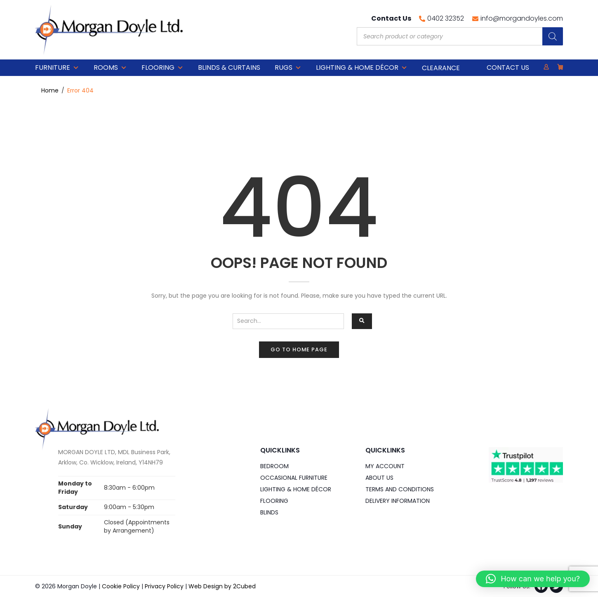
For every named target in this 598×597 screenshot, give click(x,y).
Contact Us (508, 67)
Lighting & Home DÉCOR (361, 67)
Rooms (110, 67)
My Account (385, 466)
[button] (533, 579)
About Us (379, 478)
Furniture (57, 67)
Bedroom (274, 466)
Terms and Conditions (399, 489)
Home (50, 90)
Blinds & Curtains (229, 67)
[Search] (552, 36)
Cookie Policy (121, 586)
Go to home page (299, 349)
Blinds (269, 512)
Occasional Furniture (293, 478)
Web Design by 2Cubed (222, 586)
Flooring (162, 67)
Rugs (288, 67)
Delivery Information (397, 501)
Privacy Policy (164, 586)
